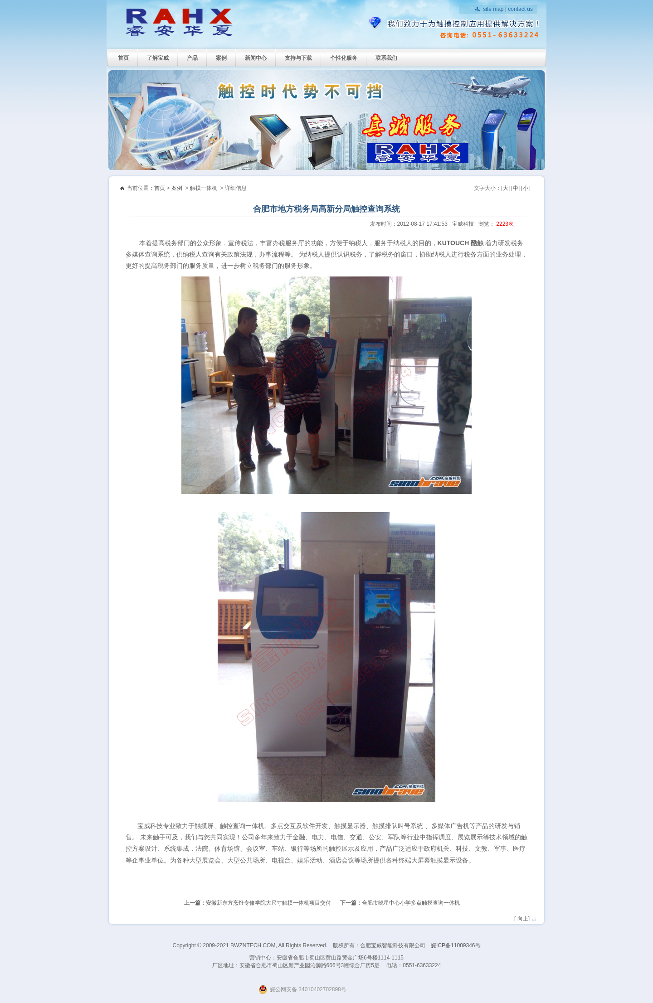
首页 (123, 58)
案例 (221, 58)
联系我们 (386, 58)
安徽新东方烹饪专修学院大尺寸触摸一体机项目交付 (268, 903)
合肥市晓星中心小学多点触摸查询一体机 (411, 903)
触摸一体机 (203, 188)
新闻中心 (256, 58)
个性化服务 (343, 58)
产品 (192, 58)
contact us (520, 9)
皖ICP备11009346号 (455, 945)
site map (493, 9)
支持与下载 (298, 58)
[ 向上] (522, 918)
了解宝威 (158, 58)
